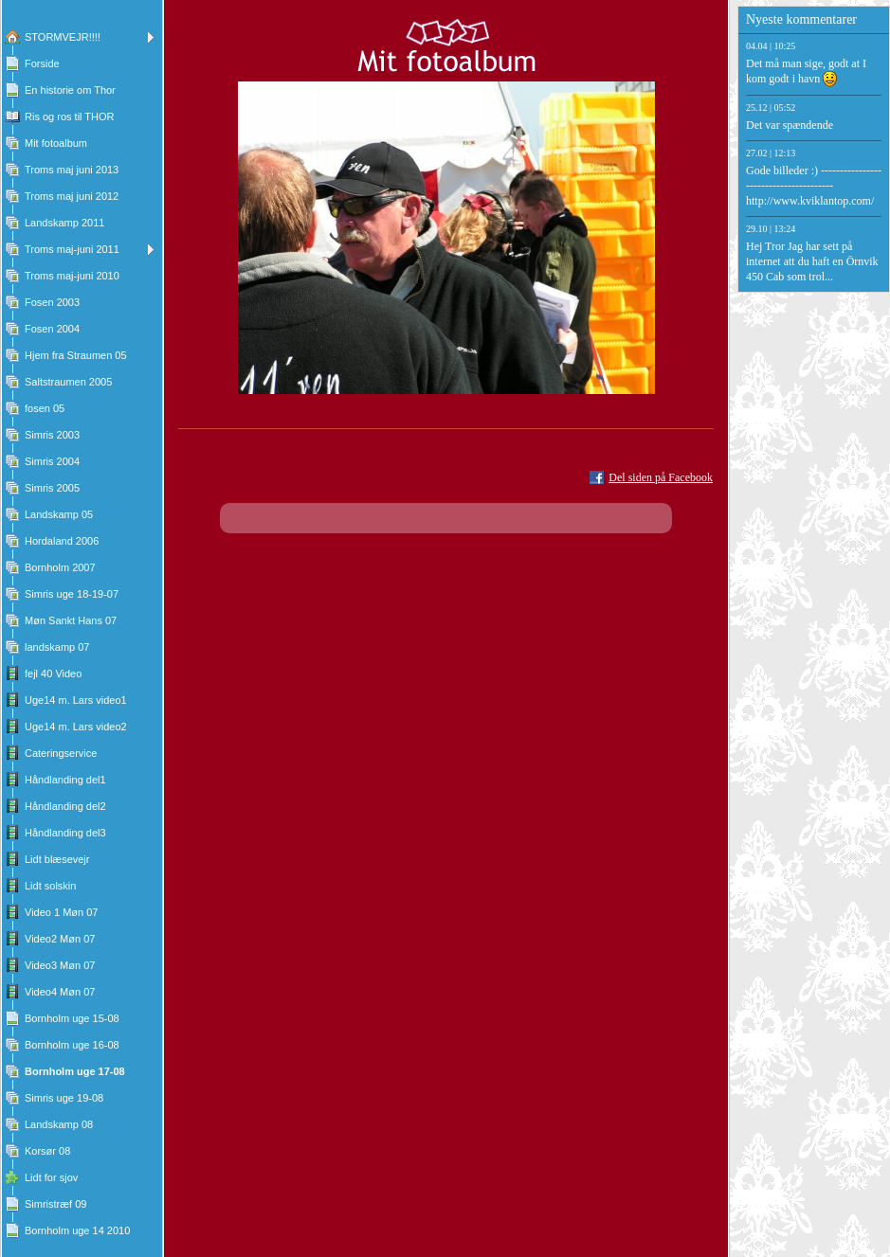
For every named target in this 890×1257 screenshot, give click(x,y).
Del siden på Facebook (660, 477)
